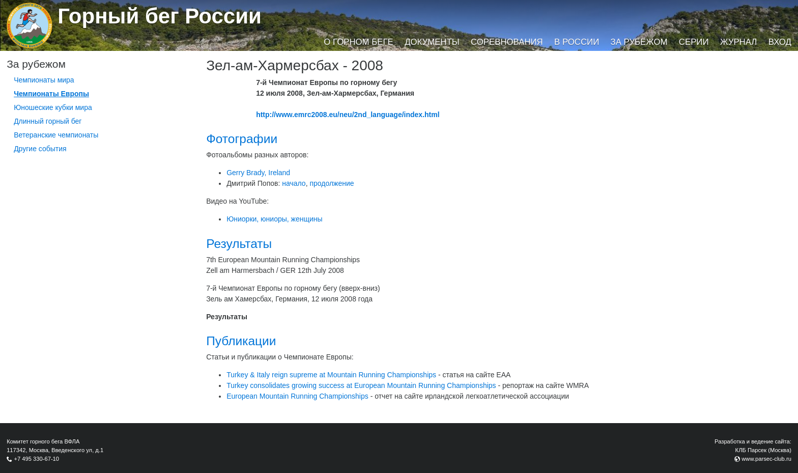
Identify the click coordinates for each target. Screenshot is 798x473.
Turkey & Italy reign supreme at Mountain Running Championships (331, 375)
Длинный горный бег (47, 121)
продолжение (331, 183)
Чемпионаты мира (44, 80)
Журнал (738, 42)
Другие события (40, 149)
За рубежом (639, 42)
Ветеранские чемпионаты (56, 135)
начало (293, 183)
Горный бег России (160, 16)
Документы (432, 42)
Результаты (239, 244)
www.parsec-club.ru (766, 459)
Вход (779, 42)
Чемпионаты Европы (51, 94)
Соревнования (507, 42)
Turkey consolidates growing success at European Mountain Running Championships (361, 385)
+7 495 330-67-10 (36, 459)
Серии (694, 42)
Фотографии (241, 139)
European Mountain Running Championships (297, 396)
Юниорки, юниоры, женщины (274, 219)
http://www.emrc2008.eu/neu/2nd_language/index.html (347, 114)
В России (576, 42)
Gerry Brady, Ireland (258, 173)
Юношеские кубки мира (53, 107)
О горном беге (358, 42)
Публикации (241, 341)
